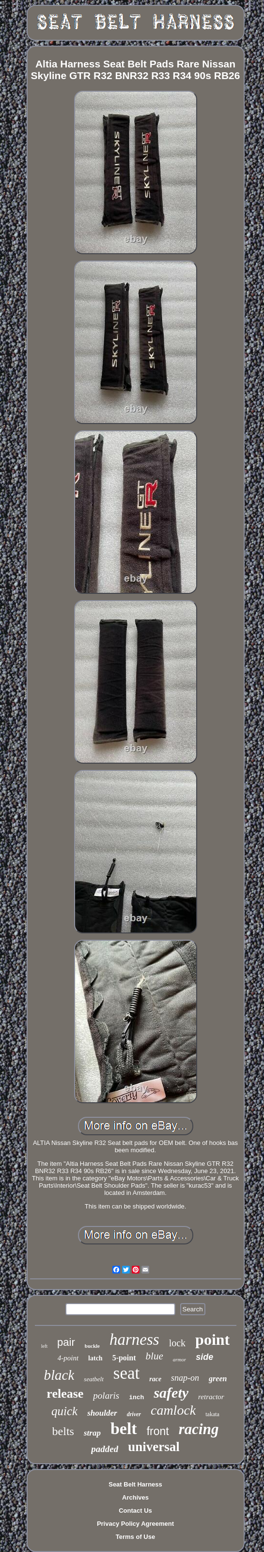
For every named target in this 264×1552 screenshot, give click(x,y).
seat (126, 1373)
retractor (211, 1397)
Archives (135, 1497)
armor (179, 1359)
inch (136, 1397)
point (212, 1339)
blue (154, 1356)
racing (199, 1429)
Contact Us (135, 1510)
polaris (106, 1395)
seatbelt (93, 1379)
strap (92, 1433)
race (155, 1379)
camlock (173, 1410)
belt (123, 1429)
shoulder (102, 1413)
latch (95, 1358)
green (218, 1378)
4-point (68, 1358)
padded (104, 1449)
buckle (92, 1346)
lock (177, 1343)
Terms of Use (135, 1536)
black (59, 1375)
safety (171, 1393)
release (65, 1394)
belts (63, 1431)
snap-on (185, 1378)
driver (134, 1414)
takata (212, 1414)
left (44, 1346)
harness (134, 1339)
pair (66, 1342)
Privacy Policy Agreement (135, 1523)
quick (64, 1411)
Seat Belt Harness (135, 1484)
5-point (124, 1358)
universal (154, 1446)
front (158, 1431)
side (204, 1357)
